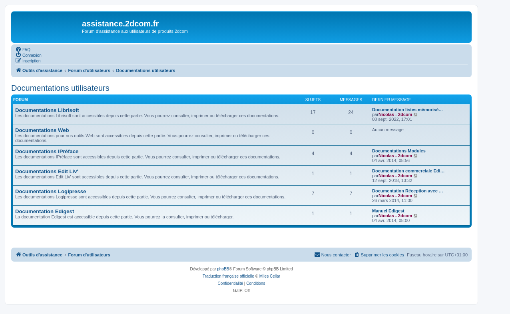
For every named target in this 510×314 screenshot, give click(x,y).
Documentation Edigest (44, 211)
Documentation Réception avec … (407, 190)
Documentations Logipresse (50, 191)
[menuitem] (22, 49)
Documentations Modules (399, 150)
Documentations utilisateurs (60, 88)
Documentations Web (42, 130)
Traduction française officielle (228, 276)
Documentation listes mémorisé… (407, 109)
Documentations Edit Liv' (46, 171)
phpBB (223, 269)
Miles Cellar (269, 276)
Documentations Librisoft (47, 110)
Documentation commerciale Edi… (408, 170)
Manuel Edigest (388, 210)
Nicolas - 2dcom (395, 114)
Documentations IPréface (46, 151)
